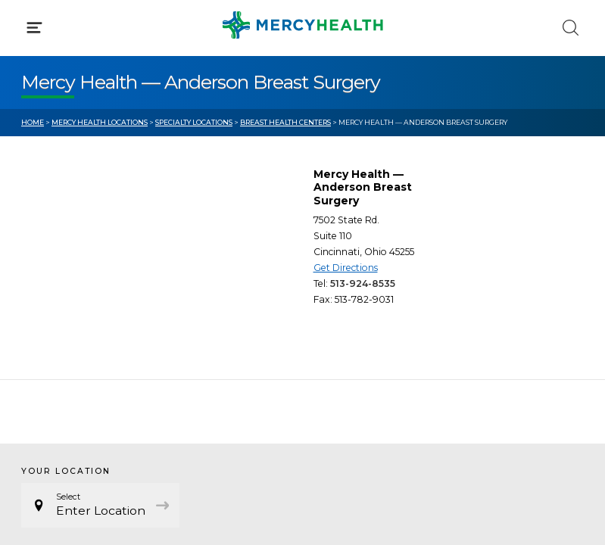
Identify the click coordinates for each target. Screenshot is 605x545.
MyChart (347, 318)
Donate (344, 346)
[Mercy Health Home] (29, 24)
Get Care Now (59, 290)
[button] (302, 75)
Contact (42, 346)
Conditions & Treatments (90, 142)
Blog (336, 290)
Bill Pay (41, 318)
